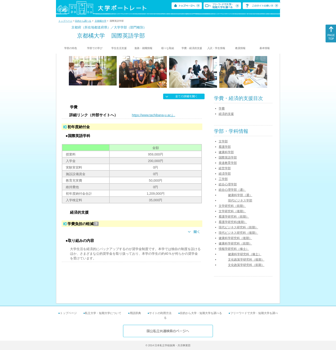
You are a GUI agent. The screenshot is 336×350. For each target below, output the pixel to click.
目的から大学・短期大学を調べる (201, 313)
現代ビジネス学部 (240, 200)
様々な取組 (167, 48)
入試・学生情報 (216, 48)
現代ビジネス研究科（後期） (238, 232)
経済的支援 (226, 114)
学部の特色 (70, 48)
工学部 (223, 179)
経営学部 (225, 168)
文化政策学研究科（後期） (246, 259)
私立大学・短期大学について (103, 313)
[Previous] (70, 72)
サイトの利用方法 (160, 313)
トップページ (65, 21)
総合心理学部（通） (232, 189)
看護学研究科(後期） (233, 222)
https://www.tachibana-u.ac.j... (153, 115)
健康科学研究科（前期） (235, 243)
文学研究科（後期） (232, 211)
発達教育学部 (228, 163)
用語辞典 (135, 313)
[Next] (265, 72)
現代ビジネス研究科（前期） (238, 227)
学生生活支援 (119, 48)
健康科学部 (226, 152)
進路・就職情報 (143, 48)
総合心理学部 (228, 184)
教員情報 (240, 48)
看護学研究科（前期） (234, 216)
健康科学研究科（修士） (244, 254)
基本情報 (264, 48)
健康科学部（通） (240, 195)
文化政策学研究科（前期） (246, 265)
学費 (222, 108)
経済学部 (225, 173)
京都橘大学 (100, 21)
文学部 (223, 141)
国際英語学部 (228, 157)
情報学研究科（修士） (234, 249)
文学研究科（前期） (232, 206)
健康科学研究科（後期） (235, 238)
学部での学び (94, 48)
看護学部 (225, 146)
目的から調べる (83, 21)
